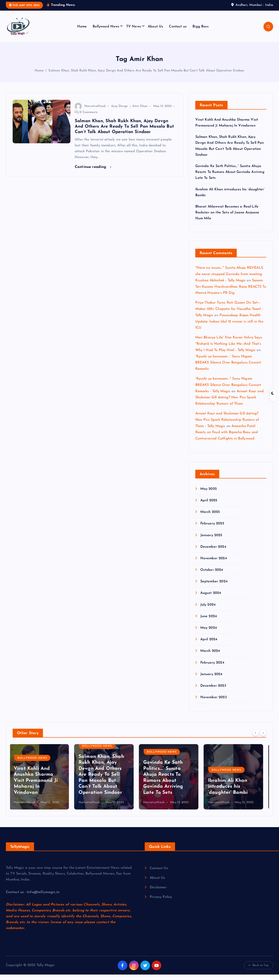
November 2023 (213, 703)
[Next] (263, 738)
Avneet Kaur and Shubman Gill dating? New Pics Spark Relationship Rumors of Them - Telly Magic (227, 425)
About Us (155, 32)
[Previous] (255, 738)
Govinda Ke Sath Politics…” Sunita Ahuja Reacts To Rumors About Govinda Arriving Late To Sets (229, 177)
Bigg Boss (200, 32)
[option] (42, 782)
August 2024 (210, 598)
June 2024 (208, 621)
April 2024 (209, 645)
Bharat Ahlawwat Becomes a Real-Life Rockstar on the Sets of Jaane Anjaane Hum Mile (227, 218)
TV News (133, 32)
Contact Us (159, 873)
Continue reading (93, 172)
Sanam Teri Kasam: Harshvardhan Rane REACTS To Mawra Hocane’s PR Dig (230, 292)
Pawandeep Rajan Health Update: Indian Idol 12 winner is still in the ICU (229, 327)
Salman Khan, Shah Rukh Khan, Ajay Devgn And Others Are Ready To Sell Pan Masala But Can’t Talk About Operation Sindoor (146, 76)
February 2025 (212, 529)
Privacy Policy (161, 902)
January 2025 (211, 540)
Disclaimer (158, 893)
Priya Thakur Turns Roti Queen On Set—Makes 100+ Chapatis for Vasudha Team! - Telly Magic (229, 315)
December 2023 (213, 691)
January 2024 (211, 679)
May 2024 (208, 633)
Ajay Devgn (119, 111)
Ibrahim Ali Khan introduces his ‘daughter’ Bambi (231, 792)
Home (82, 32)
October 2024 (211, 575)
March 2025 (210, 517)
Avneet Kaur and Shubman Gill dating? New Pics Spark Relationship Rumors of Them (229, 403)
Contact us (178, 32)
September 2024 (214, 587)
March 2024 (210, 656)
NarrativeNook (90, 111)
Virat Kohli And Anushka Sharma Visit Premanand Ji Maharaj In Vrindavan (39, 786)
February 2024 (212, 668)
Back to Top (258, 970)
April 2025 (208, 506)
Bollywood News (106, 32)
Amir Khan (140, 111)
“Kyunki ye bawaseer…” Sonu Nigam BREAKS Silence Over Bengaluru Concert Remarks (228, 368)
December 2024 (213, 552)
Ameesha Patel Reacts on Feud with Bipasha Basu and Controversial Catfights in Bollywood (226, 438)
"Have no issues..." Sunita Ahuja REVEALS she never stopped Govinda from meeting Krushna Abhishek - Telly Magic (229, 280)
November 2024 (213, 564)
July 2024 (208, 610)
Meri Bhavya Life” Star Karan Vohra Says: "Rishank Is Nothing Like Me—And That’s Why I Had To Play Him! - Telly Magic (228, 349)
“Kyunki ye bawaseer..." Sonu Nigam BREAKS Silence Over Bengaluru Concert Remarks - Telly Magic (228, 391)
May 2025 (208, 494)
